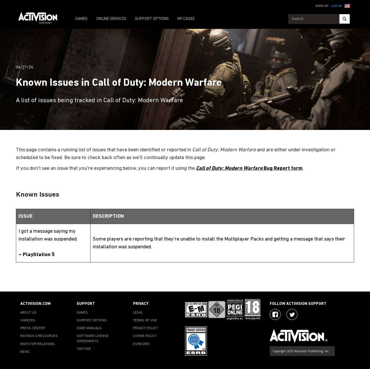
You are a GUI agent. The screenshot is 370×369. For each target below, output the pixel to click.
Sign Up (321, 6)
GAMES (81, 19)
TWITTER (84, 349)
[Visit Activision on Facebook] (275, 314)
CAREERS (27, 320)
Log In (336, 6)
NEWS (25, 352)
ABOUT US (28, 312)
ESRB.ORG (141, 344)
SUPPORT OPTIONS (152, 19)
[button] (347, 5)
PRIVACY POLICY (145, 328)
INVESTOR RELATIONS (37, 344)
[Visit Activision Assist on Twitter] (291, 314)
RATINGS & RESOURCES (39, 336)
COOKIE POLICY (144, 336)
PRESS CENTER (32, 328)
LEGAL (138, 312)
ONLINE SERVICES (111, 19)
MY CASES (186, 19)
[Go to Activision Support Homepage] (41, 19)
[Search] (344, 19)
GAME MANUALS (89, 328)
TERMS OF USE (145, 320)
